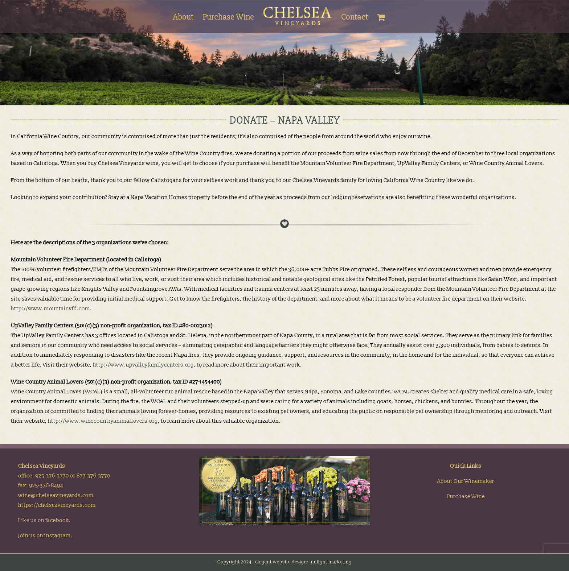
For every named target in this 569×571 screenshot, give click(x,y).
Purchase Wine (466, 496)
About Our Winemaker (465, 481)
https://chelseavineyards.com (57, 505)
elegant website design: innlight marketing (303, 562)
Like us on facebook (43, 520)
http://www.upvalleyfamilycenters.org (143, 364)
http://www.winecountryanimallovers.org (103, 421)
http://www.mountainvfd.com (50, 308)
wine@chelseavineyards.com (56, 495)
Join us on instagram (44, 536)
